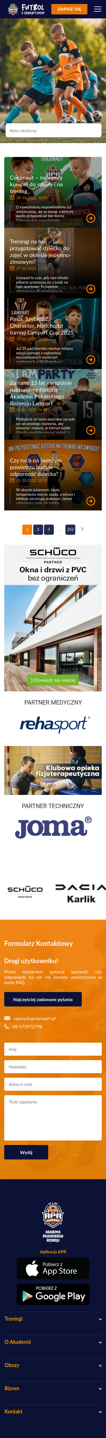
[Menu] (97, 9)
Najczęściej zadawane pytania (43, 999)
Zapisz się (69, 9)
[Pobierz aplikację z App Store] (53, 1268)
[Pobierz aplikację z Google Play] (53, 1294)
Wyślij (26, 1152)
